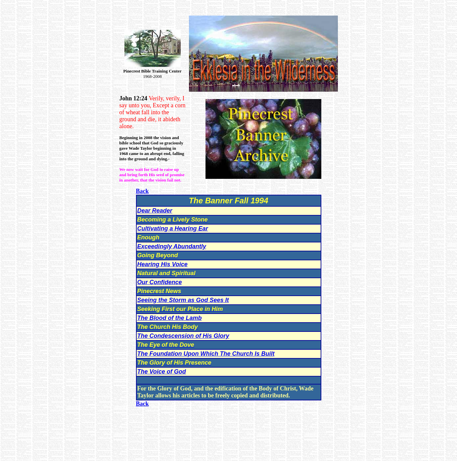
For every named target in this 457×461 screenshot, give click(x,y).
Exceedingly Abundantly (171, 246)
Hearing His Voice (162, 264)
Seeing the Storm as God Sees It (183, 300)
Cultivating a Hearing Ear (172, 228)
